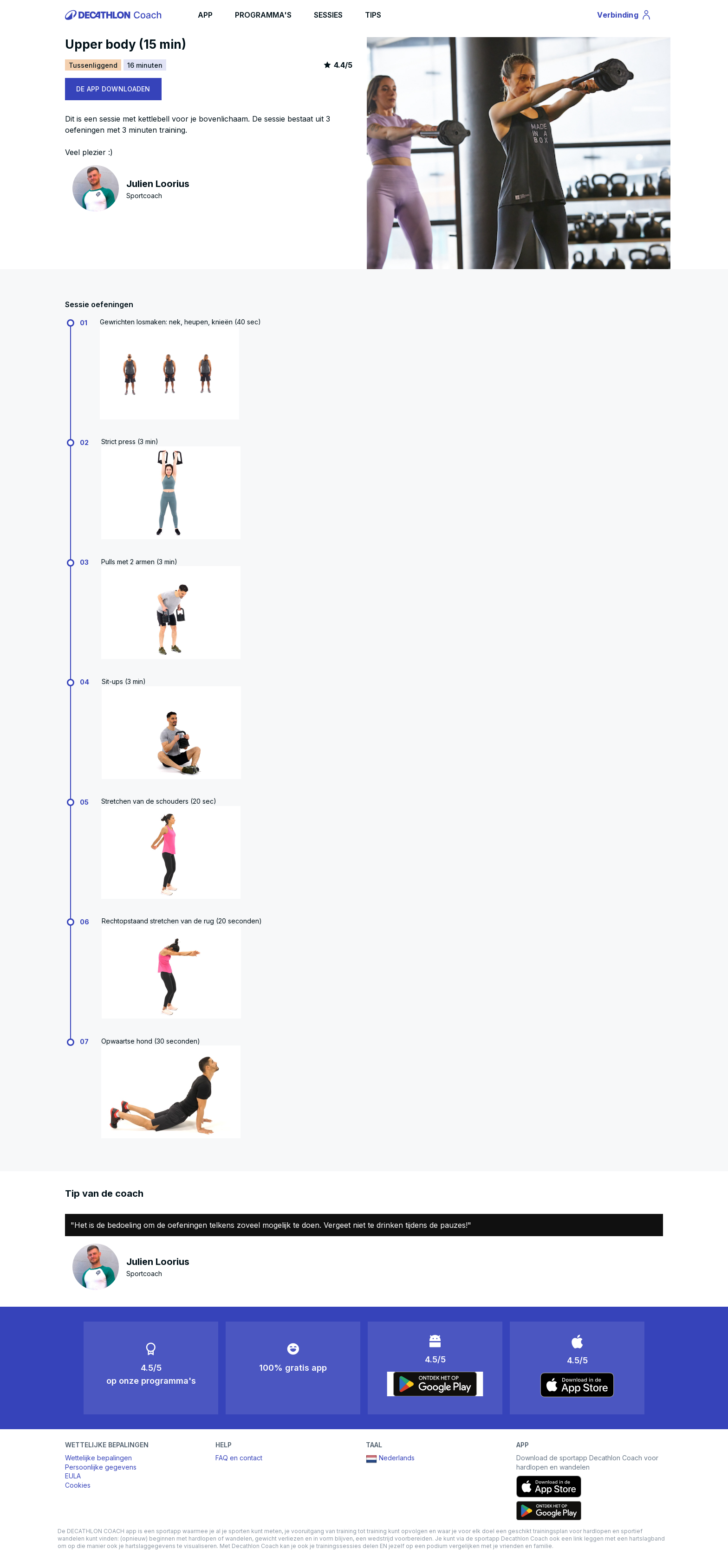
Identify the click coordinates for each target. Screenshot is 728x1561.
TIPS (373, 14)
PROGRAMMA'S (263, 14)
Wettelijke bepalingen (98, 1458)
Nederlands (390, 1458)
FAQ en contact (238, 1458)
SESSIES (328, 14)
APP (205, 14)
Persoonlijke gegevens (100, 1467)
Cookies (78, 1485)
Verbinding (624, 16)
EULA (73, 1476)
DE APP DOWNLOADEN (113, 89)
